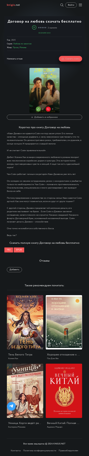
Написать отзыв (14, 58)
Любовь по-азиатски (22, 43)
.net (13, 5)
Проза (15, 47)
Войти (71, 5)
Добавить (14, 269)
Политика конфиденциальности (39, 450)
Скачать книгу (70, 58)
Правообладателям (68, 450)
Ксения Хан (44, 33)
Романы (23, 47)
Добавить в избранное (44, 117)
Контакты (16, 450)
